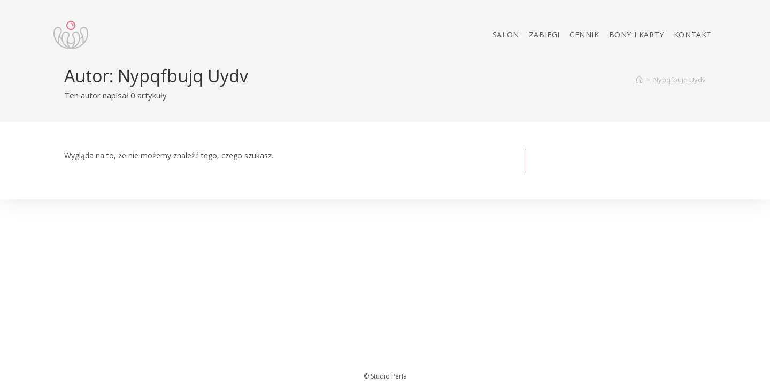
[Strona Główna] (639, 79)
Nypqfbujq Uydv (679, 79)
